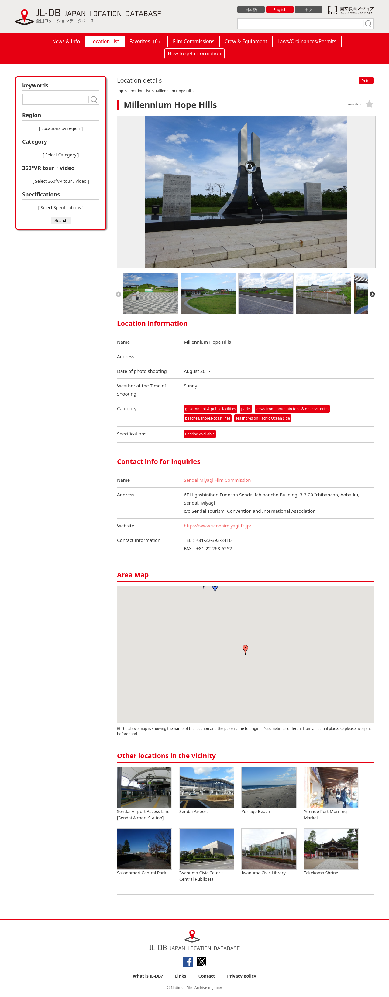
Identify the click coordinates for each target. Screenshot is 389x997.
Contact (206, 976)
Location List (104, 41)
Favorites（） (146, 41)
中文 (309, 9)
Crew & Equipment (246, 41)
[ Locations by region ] (61, 128)
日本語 (251, 9)
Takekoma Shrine (331, 852)
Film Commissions (193, 41)
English (280, 9)
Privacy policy (241, 976)
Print (366, 80)
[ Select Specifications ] (60, 207)
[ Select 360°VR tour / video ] (61, 181)
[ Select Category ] (61, 155)
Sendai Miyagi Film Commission (217, 480)
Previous (118, 294)
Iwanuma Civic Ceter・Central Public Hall (206, 855)
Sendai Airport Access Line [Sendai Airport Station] (144, 794)
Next (372, 294)
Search (60, 220)
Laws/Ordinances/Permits (306, 41)
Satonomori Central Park (144, 852)
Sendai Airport (206, 790)
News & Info (66, 41)
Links (180, 976)
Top (120, 91)
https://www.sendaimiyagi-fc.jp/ (218, 525)
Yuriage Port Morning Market (331, 794)
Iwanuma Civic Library (269, 852)
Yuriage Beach (269, 790)
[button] (245, 650)
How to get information (194, 53)
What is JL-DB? (148, 976)
